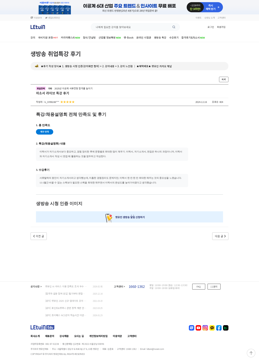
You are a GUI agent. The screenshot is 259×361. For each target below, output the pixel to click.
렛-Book (128, 37)
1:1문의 (213, 286)
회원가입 (221, 27)
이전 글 (40, 236)
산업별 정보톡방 (110, 37)
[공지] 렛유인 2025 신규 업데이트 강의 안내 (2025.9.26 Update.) (77, 300)
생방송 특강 (160, 37)
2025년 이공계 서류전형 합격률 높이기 (73, 88)
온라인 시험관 (143, 37)
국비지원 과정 (48, 37)
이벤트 (198, 17)
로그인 (211, 27)
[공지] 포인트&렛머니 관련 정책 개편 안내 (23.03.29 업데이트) (75, 308)
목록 (224, 79)
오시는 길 (79, 336)
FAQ (199, 286)
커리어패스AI (70, 37)
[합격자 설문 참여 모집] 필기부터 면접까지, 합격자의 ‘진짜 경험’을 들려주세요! (83, 293)
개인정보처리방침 (98, 336)
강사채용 (64, 336)
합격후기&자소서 (193, 37)
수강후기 (174, 37)
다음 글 (219, 236)
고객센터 (222, 17)
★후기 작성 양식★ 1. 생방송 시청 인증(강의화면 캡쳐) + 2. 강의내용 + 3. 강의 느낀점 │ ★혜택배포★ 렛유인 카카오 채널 (106, 66)
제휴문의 (49, 336)
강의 (33, 37)
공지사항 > (36, 286)
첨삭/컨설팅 (89, 37)
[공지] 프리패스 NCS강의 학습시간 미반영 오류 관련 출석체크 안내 (78, 315)
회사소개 (35, 336)
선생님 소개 (209, 17)
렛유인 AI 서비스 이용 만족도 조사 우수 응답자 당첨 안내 (73, 286)
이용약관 (117, 336)
